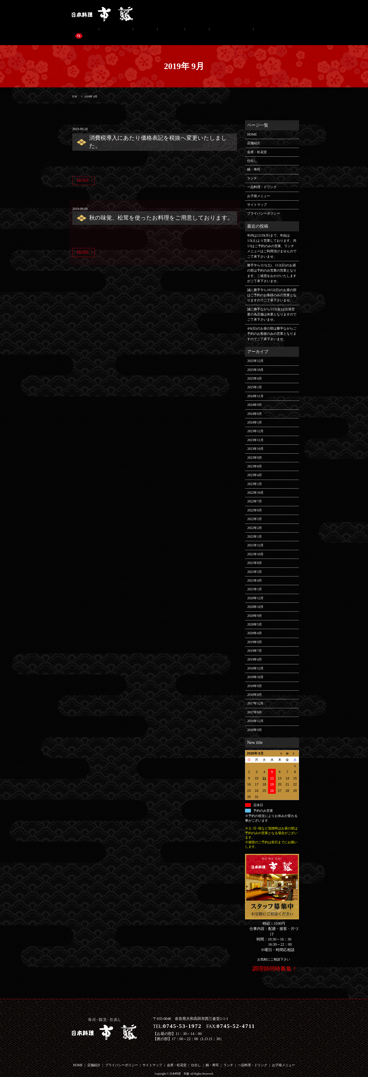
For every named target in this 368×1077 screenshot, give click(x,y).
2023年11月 (255, 433)
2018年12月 (255, 661)
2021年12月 (255, 538)
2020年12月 (255, 591)
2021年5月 (254, 564)
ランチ (167, 31)
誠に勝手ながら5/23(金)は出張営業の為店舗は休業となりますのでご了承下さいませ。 (271, 307)
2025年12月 (255, 353)
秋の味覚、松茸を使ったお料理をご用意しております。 (161, 210)
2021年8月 (254, 555)
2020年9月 (254, 608)
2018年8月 (254, 687)
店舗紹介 (81, 31)
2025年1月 (254, 380)
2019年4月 (254, 652)
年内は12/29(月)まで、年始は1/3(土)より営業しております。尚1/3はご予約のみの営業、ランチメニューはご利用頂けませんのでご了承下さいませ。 (271, 238)
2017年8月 (254, 705)
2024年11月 (255, 389)
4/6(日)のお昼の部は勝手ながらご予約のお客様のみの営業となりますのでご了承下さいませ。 (271, 326)
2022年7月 (254, 494)
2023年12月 (255, 424)
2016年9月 (254, 722)
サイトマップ (257, 197)
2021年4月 (254, 573)
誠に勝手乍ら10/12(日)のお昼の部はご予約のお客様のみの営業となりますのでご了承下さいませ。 (271, 288)
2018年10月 (255, 670)
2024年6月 (254, 406)
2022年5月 (254, 511)
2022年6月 (254, 503)
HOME (252, 127)
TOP (74, 89)
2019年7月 (254, 643)
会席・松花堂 (106, 31)
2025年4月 (254, 371)
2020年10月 (255, 599)
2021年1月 (254, 582)
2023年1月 (254, 476)
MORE (83, 173)
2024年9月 (254, 397)
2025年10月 (255, 362)
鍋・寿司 (148, 31)
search (252, 31)
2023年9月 (254, 450)
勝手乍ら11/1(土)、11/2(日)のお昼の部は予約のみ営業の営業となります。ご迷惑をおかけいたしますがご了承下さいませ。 (271, 266)
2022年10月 (255, 485)
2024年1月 (254, 415)
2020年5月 (254, 617)
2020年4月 (254, 626)
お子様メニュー (229, 31)
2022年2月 (254, 520)
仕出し (129, 31)
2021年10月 (255, 547)
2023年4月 (254, 468)
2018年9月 (254, 678)
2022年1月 (254, 529)
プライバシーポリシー (263, 206)
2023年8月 (254, 459)
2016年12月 (255, 713)
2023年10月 (255, 441)
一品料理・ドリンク (195, 31)
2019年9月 (254, 635)
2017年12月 (255, 696)
